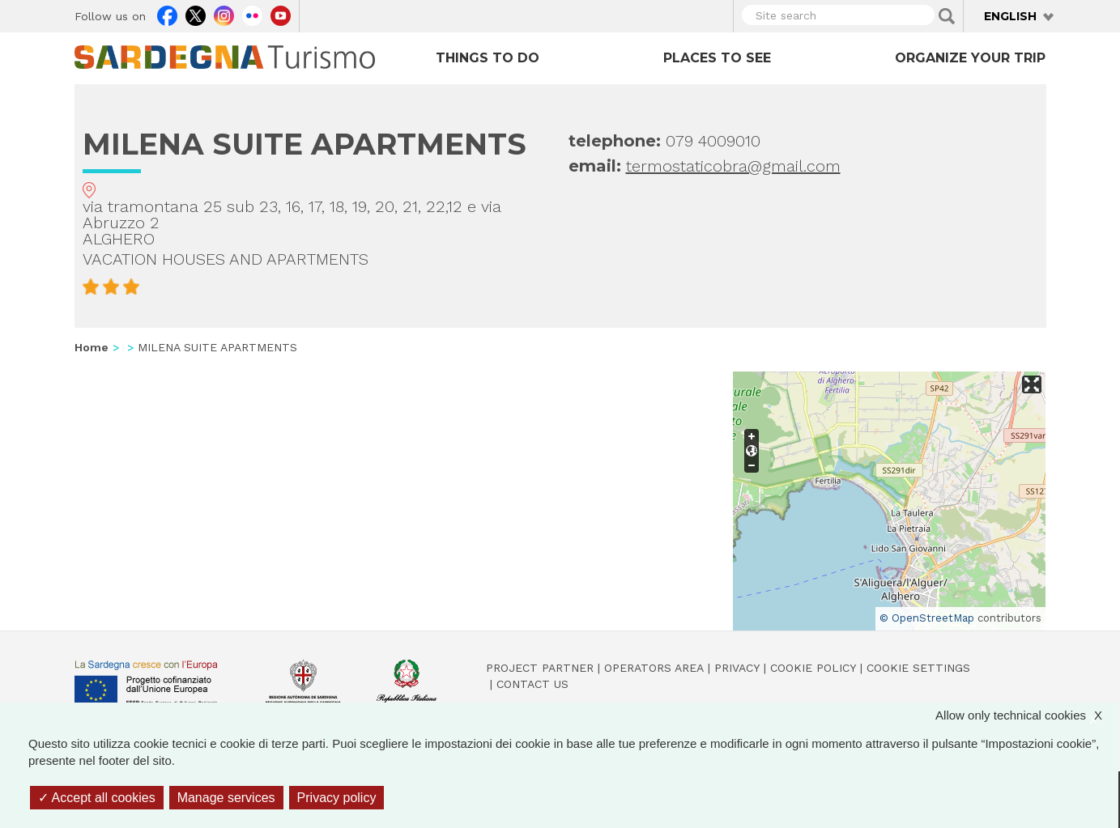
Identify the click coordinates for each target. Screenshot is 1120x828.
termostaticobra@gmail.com (733, 166)
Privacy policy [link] (337, 798)
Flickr (252, 13)
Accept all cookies (96, 798)
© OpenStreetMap (926, 618)
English (1010, 16)
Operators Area (654, 667)
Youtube (280, 13)
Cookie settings (918, 667)
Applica (947, 16)
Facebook (167, 13)
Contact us (532, 683)
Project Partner (540, 667)
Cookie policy (813, 667)
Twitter (195, 13)
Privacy (737, 667)
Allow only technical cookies (1026, 715)
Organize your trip (970, 58)
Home (92, 347)
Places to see (717, 58)
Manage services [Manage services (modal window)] (226, 798)
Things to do (487, 58)
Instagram (224, 13)
